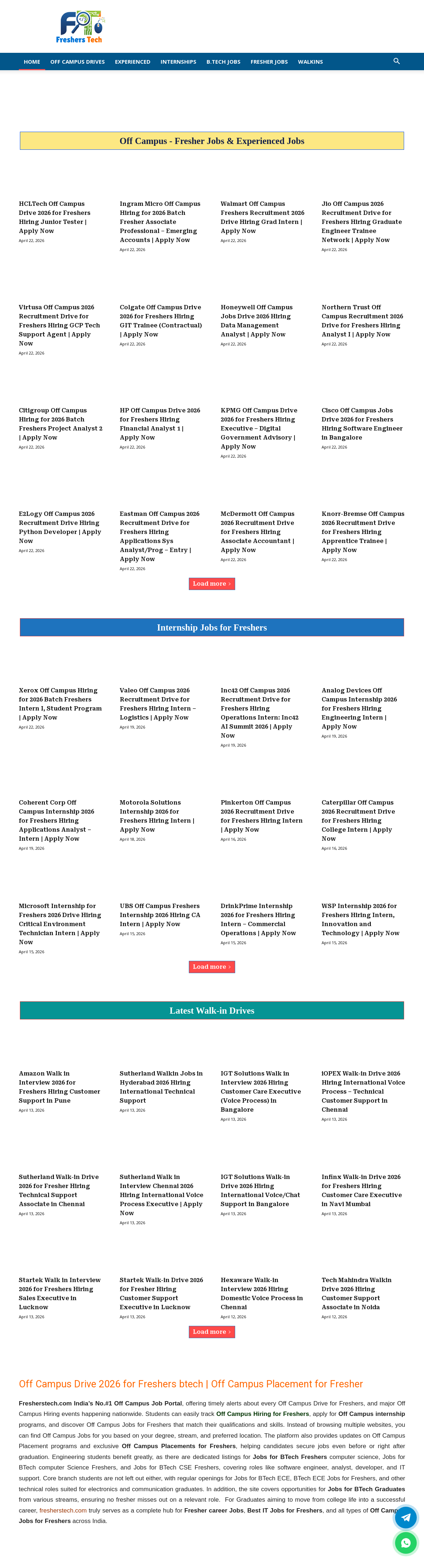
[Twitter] (406, 1517)
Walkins (310, 61)
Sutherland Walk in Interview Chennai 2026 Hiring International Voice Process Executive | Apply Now (161, 1195)
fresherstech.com (62, 1510)
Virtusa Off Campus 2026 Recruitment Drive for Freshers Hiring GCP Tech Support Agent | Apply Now (59, 325)
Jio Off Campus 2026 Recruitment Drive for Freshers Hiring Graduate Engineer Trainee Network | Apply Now (362, 221)
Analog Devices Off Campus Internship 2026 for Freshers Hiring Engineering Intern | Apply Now (359, 708)
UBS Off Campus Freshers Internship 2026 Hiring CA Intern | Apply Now (160, 915)
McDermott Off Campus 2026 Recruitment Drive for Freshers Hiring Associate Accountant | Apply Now (257, 531)
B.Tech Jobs (224, 61)
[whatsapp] (406, 1543)
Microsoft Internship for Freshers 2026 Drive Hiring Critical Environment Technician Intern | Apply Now (60, 924)
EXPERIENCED (132, 61)
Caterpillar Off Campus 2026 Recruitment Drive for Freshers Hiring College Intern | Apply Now (358, 820)
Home (32, 61)
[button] (396, 62)
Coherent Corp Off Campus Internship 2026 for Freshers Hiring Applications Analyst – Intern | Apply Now (56, 820)
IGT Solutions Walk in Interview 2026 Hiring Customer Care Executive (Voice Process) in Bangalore (261, 1091)
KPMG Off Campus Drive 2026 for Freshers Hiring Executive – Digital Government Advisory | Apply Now (259, 428)
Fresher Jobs (269, 61)
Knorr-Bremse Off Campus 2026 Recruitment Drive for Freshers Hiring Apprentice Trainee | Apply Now (363, 531)
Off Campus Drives (77, 61)
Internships (178, 61)
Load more (212, 583)
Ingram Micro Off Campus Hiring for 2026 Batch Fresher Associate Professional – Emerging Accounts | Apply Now (160, 221)
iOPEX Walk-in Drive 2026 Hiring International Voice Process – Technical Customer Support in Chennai (363, 1091)
